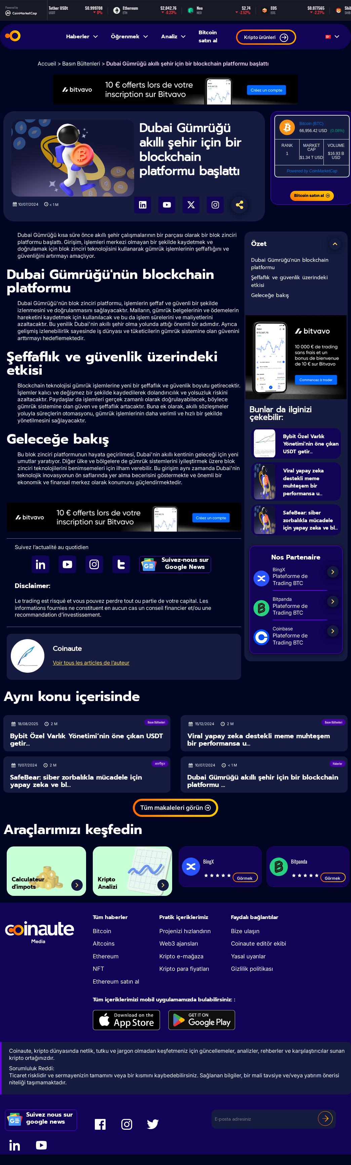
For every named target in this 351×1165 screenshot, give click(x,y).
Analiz (174, 37)
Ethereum (106, 958)
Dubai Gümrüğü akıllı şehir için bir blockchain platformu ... (262, 783)
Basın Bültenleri (81, 63)
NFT (98, 971)
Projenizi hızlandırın (185, 933)
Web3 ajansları (178, 946)
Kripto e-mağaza (181, 958)
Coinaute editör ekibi (258, 946)
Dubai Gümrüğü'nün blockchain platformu (289, 264)
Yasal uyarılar (248, 958)
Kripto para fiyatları (184, 971)
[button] (335, 244)
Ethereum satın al (116, 983)
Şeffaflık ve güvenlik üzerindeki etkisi (289, 281)
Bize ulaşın (245, 933)
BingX (208, 863)
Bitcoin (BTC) (311, 123)
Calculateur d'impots (35, 882)
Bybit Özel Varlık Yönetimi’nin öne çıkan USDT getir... (311, 447)
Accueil (47, 63)
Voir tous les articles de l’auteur (91, 662)
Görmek (245, 880)
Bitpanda (299, 863)
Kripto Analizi (112, 882)
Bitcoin (102, 933)
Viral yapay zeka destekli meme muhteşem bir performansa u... (311, 489)
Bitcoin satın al (208, 37)
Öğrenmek (130, 37)
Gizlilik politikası (252, 971)
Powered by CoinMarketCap (312, 171)
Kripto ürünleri (266, 38)
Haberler (82, 37)
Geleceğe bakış (270, 295)
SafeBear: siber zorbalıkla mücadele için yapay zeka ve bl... (308, 535)
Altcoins (104, 946)
